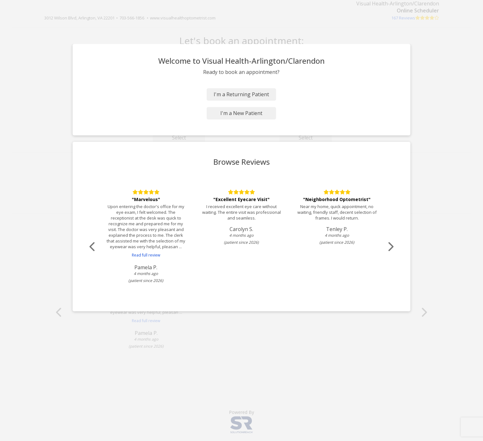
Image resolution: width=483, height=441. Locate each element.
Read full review (146, 255)
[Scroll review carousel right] (389, 247)
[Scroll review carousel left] (93, 247)
